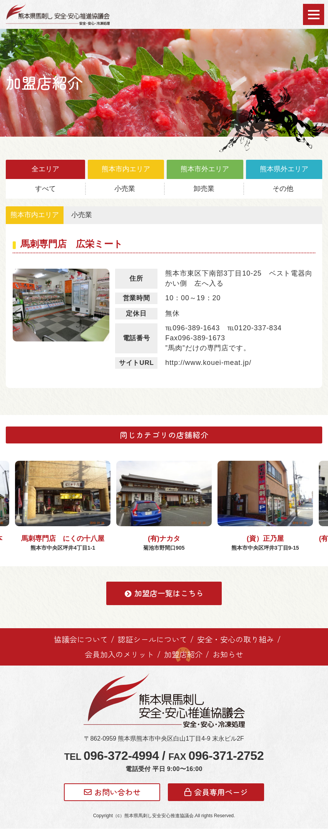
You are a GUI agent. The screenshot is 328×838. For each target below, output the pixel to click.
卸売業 (204, 188)
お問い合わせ (112, 800)
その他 (283, 188)
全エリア (45, 169)
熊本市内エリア (126, 169)
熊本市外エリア (205, 169)
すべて (45, 188)
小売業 (124, 188)
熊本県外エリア (284, 169)
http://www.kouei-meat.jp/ (208, 362)
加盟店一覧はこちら (164, 602)
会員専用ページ (216, 800)
